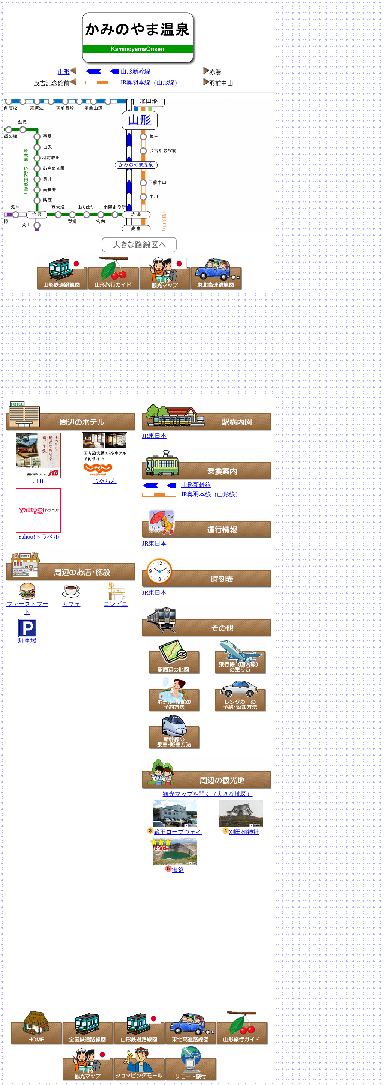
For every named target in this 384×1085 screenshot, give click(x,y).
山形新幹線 (135, 71)
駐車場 (27, 640)
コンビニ (116, 604)
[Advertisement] (192, 343)
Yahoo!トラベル (38, 536)
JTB (38, 481)
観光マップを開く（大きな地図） (208, 794)
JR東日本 (154, 436)
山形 (64, 72)
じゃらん (105, 481)
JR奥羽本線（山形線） (150, 82)
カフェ (71, 604)
